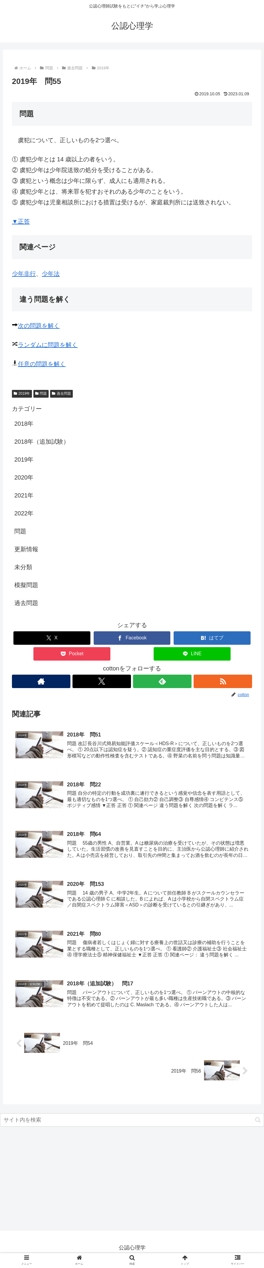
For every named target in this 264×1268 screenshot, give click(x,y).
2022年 (24, 513)
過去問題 (61, 393)
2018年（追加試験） (42, 441)
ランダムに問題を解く (48, 344)
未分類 (23, 567)
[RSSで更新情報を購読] (223, 681)
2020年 (24, 477)
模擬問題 (26, 585)
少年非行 (24, 273)
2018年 (24, 423)
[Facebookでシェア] (132, 638)
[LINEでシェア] (192, 654)
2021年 (24, 495)
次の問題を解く (39, 325)
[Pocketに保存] (71, 654)
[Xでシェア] (51, 638)
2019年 (22, 393)
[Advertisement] (132, 1183)
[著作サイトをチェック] (41, 681)
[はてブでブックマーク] (212, 638)
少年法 (51, 273)
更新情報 (26, 549)
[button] (258, 1122)
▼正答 (21, 221)
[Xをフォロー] (101, 681)
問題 (41, 393)
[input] (132, 1123)
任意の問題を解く (42, 364)
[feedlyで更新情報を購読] (162, 681)
